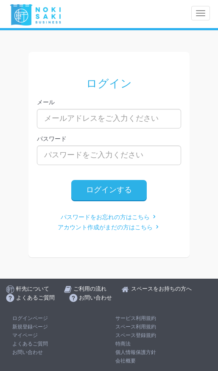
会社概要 (125, 361)
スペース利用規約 (135, 327)
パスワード (52, 138)
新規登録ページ (30, 327)
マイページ (25, 335)
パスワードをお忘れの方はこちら (109, 217)
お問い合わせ (27, 352)
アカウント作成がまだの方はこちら (109, 227)
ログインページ (30, 318)
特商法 (123, 344)
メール (46, 102)
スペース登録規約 (135, 335)
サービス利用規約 (135, 318)
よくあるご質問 (30, 344)
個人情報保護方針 (135, 352)
